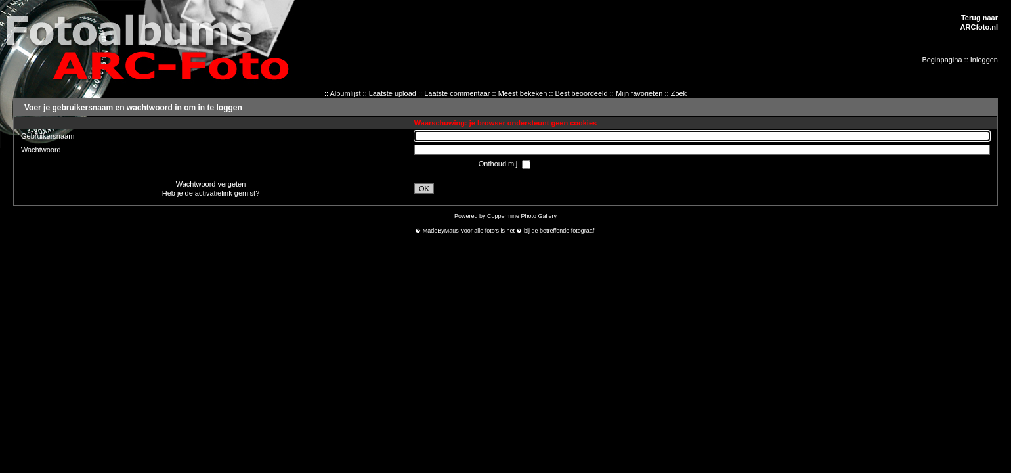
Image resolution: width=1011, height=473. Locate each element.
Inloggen (984, 60)
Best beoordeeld (581, 93)
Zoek (679, 93)
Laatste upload (392, 93)
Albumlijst (345, 93)
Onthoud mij (499, 164)
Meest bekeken (523, 93)
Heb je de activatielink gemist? (211, 193)
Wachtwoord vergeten (211, 184)
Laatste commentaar (457, 93)
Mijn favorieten (639, 93)
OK (424, 188)
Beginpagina (942, 60)
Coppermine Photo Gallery (522, 216)
